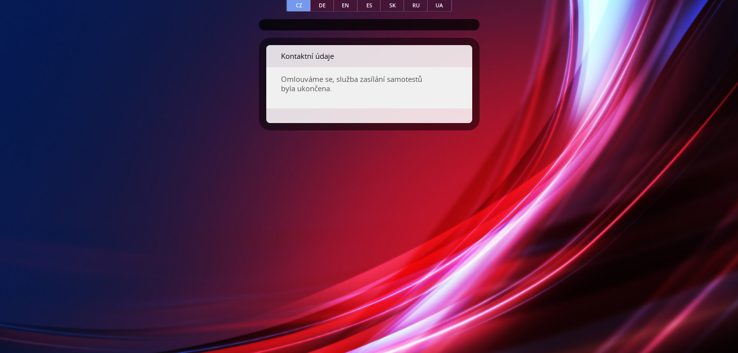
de (322, 5)
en (345, 5)
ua (439, 5)
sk (392, 5)
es (369, 5)
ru (416, 5)
